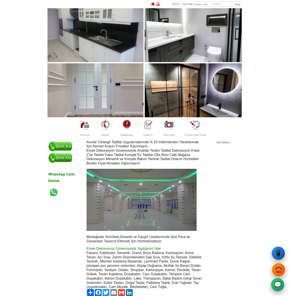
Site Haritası (223, 142)
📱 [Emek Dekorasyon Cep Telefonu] (278, 255)
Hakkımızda (126, 135)
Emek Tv (148, 135)
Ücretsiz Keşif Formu (195, 135)
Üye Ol (175, 4)
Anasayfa (85, 135)
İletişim (105, 135)
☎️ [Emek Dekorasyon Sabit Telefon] (278, 270)
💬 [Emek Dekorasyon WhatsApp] (278, 286)
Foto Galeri (169, 135)
